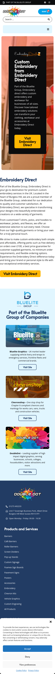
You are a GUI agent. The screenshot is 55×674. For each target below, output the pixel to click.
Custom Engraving (12, 603)
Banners (8, 536)
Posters (7, 577)
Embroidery (9, 588)
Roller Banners (11, 546)
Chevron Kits (10, 593)
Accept (27, 648)
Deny (27, 656)
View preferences (27, 664)
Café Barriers (10, 541)
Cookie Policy (21, 670)
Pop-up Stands (11, 557)
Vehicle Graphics (12, 598)
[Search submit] (49, 19)
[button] (50, 621)
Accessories (9, 583)
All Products (10, 609)
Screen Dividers (11, 551)
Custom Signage (11, 562)
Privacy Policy (33, 670)
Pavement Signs (11, 572)
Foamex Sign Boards (13, 567)
